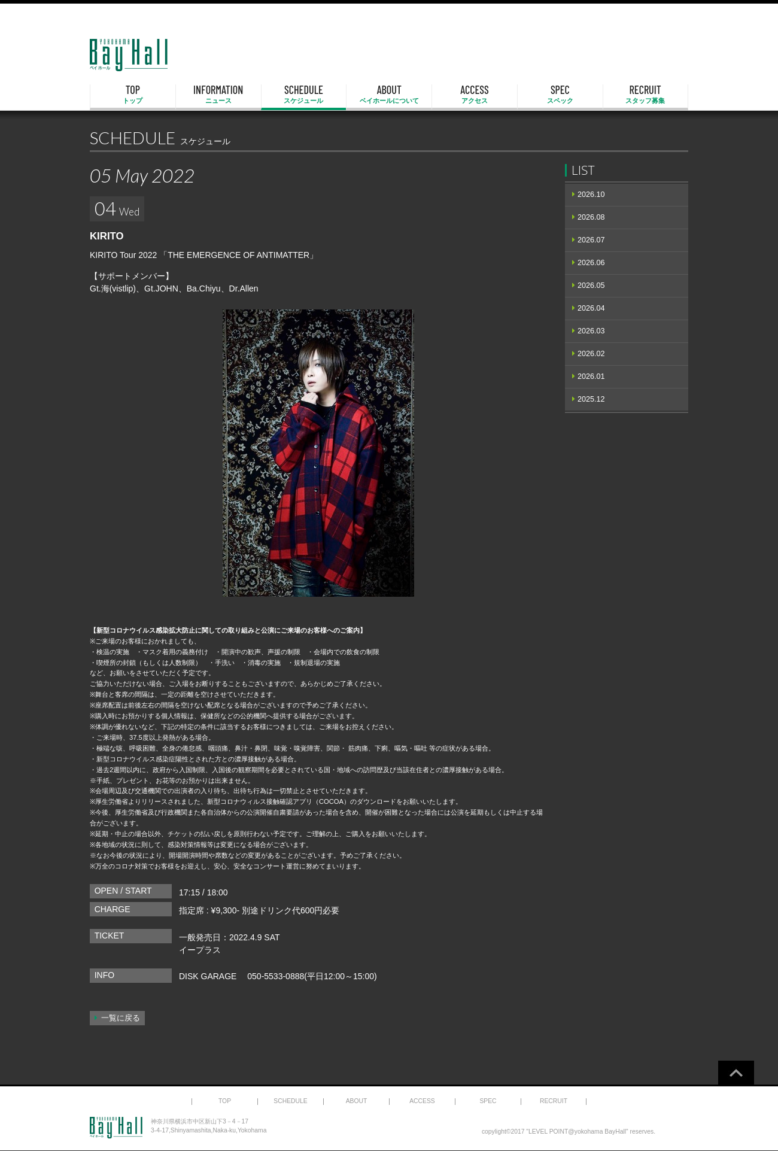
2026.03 (591, 331)
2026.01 (591, 376)
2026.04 (591, 308)
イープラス (200, 950)
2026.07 (591, 240)
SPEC (560, 94)
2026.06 (591, 263)
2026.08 (591, 217)
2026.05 (591, 285)
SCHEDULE (304, 94)
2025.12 (591, 399)
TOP (132, 94)
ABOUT (389, 94)
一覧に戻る (120, 1018)
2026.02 (591, 354)
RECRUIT (645, 94)
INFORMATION (218, 94)
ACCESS (474, 94)
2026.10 (591, 194)
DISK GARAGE (207, 976)
